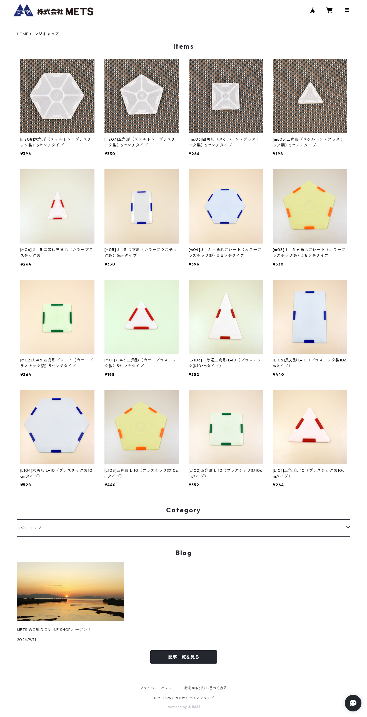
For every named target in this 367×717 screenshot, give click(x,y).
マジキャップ (29, 527)
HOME (23, 33)
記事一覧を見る (183, 657)
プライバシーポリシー (158, 688)
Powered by (183, 707)
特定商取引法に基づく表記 (205, 688)
